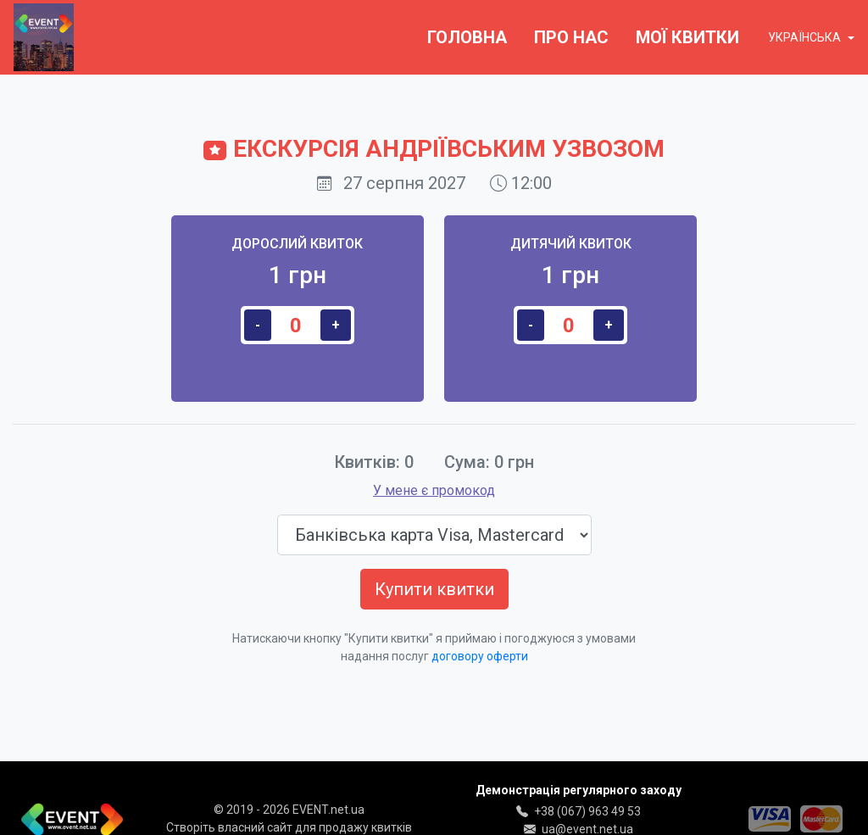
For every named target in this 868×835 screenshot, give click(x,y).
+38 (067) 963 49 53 (587, 811)
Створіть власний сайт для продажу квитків (289, 827)
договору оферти (479, 656)
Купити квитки (434, 589)
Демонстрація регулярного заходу (579, 790)
